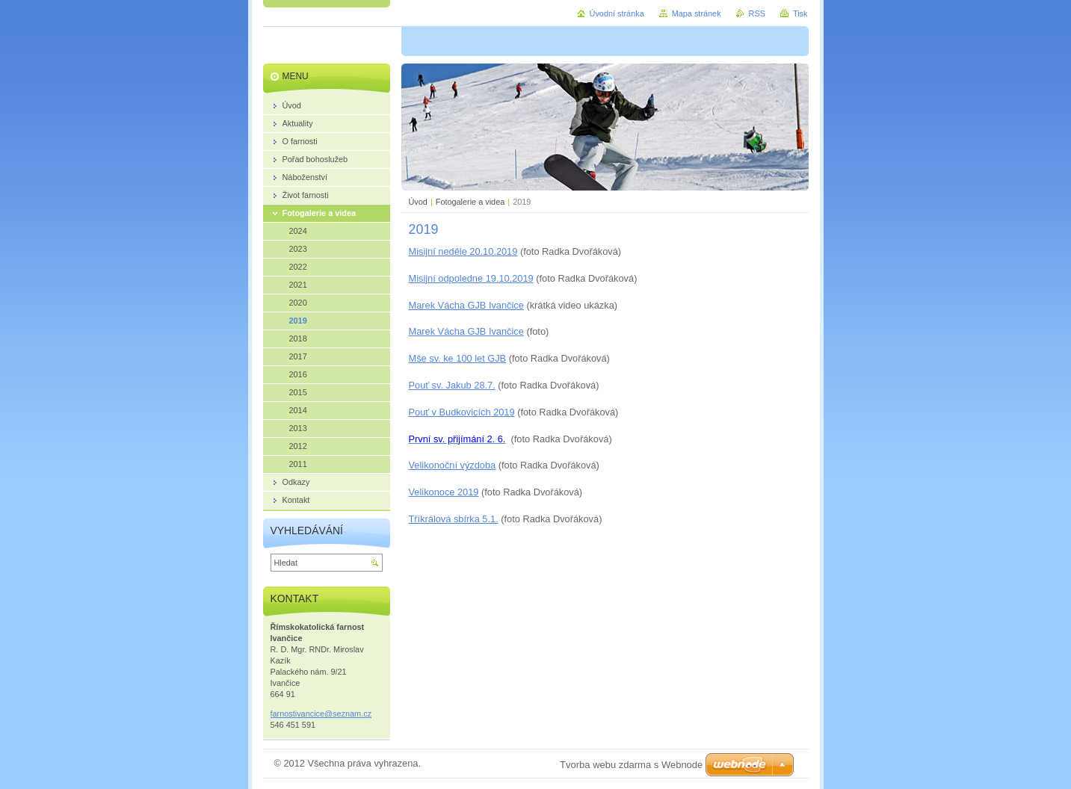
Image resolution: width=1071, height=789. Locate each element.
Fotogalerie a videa (470, 201)
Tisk (800, 13)
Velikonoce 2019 (444, 492)
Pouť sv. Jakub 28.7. (452, 385)
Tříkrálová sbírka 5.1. (454, 519)
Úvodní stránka (617, 13)
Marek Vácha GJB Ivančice (466, 305)
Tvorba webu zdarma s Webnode (631, 764)
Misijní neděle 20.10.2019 (463, 251)
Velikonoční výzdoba (452, 465)
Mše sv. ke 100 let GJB (458, 358)
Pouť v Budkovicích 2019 (462, 412)
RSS (757, 13)
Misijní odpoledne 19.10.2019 (471, 278)
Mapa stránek (696, 13)
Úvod (418, 201)
